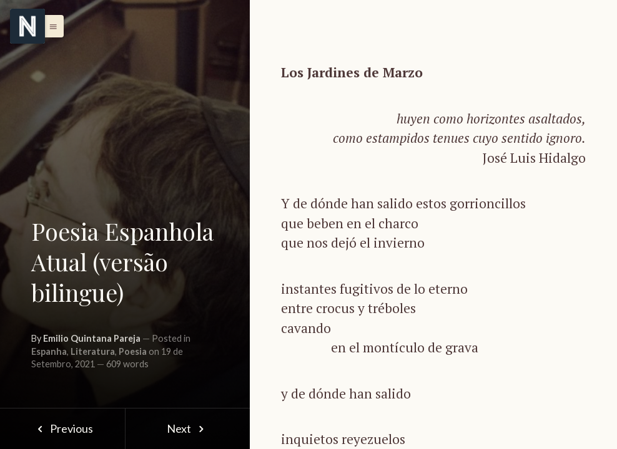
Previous (62, 428)
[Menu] (27, 26)
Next (188, 428)
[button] (50, 26)
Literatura (93, 351)
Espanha (49, 351)
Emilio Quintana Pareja (92, 338)
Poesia (133, 351)
